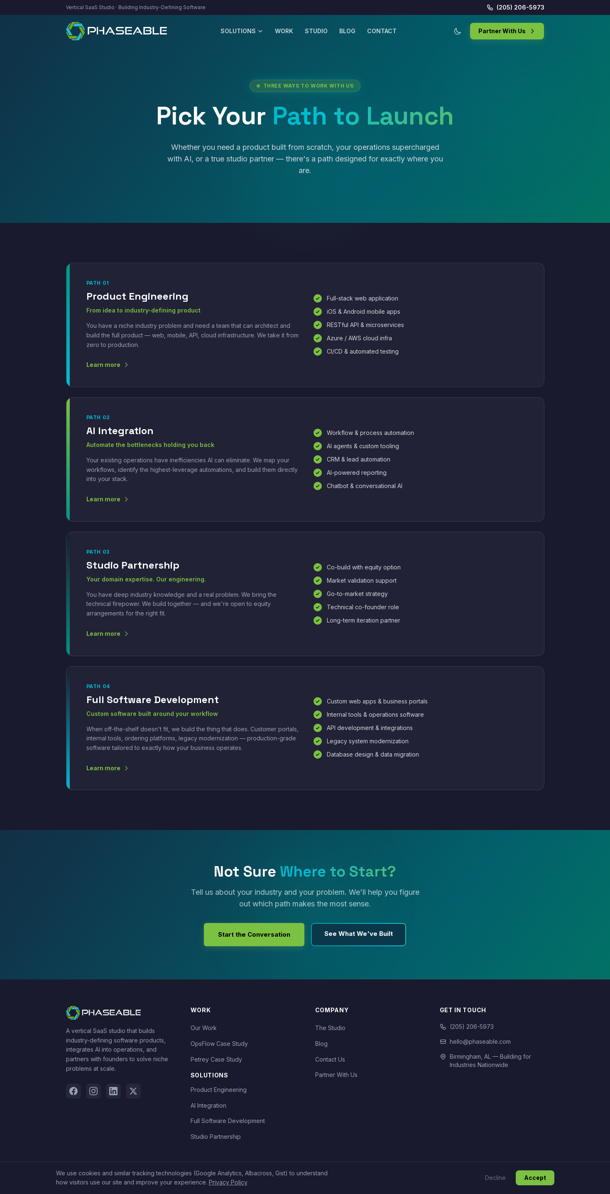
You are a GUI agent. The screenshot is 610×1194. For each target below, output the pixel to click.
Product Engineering (219, 1089)
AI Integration (208, 1105)
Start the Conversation (254, 934)
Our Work (204, 1027)
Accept (535, 1177)
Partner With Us (507, 30)
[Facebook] (73, 1091)
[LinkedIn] (113, 1091)
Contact (382, 30)
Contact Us (330, 1059)
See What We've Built (358, 934)
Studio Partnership (216, 1136)
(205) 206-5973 (515, 7)
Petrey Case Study (216, 1059)
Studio (316, 30)
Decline (495, 1177)
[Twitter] (133, 1091)
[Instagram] (93, 1091)
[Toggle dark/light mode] (457, 31)
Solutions (241, 30)
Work (284, 30)
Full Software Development (228, 1120)
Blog (347, 30)
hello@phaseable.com (475, 1041)
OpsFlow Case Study (219, 1043)
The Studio (330, 1027)
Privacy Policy (228, 1182)
